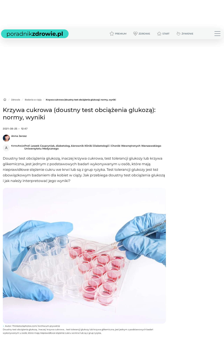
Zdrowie (15, 99)
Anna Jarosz (19, 136)
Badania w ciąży (33, 99)
